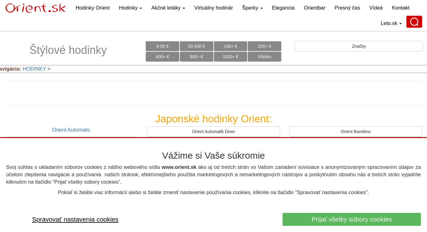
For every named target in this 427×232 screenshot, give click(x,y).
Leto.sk (391, 23)
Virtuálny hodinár (213, 8)
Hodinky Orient (93, 8)
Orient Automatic (71, 130)
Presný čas (347, 8)
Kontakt (400, 8)
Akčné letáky (168, 8)
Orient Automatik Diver (213, 131)
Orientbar (314, 8)
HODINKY (34, 69)
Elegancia (283, 8)
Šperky (252, 8)
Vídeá (376, 8)
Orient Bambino (356, 131)
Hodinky (130, 8)
